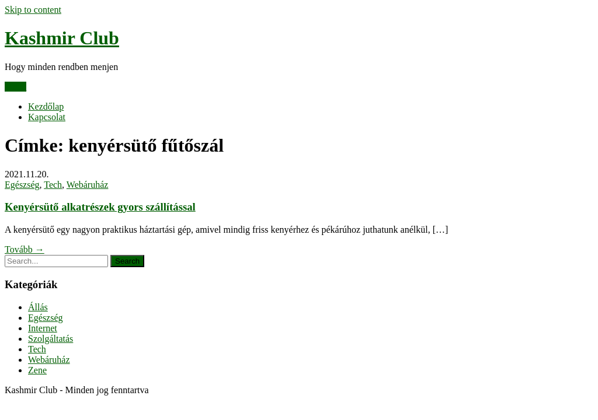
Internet (42, 328)
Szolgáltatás (50, 339)
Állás (38, 307)
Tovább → (24, 249)
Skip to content (33, 10)
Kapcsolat (46, 117)
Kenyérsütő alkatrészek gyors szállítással (100, 207)
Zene (37, 370)
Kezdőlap (46, 106)
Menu (15, 87)
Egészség (22, 185)
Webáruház (88, 185)
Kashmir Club (62, 37)
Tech (53, 185)
